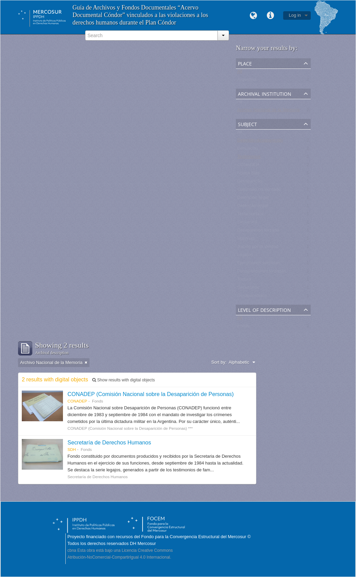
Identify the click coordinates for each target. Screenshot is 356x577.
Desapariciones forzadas (261, 272)
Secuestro (247, 223)
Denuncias (247, 149)
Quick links (270, 15)
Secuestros (248, 288)
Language (253, 15)
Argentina (246, 80)
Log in (295, 15)
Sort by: (219, 362)
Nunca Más (248, 174)
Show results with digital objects (123, 380)
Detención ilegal (253, 198)
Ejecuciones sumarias (258, 264)
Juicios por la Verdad (257, 247)
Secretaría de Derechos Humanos (109, 442)
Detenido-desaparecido (260, 141)
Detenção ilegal (252, 207)
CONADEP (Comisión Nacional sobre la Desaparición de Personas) (150, 394)
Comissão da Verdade (259, 190)
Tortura (244, 280)
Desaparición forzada (258, 231)
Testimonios (249, 158)
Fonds (243, 327)
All (239, 72)
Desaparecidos (252, 297)
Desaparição (249, 182)
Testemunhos (250, 215)
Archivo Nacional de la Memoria (268, 111)
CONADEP (248, 166)
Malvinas (246, 239)
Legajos (245, 256)
